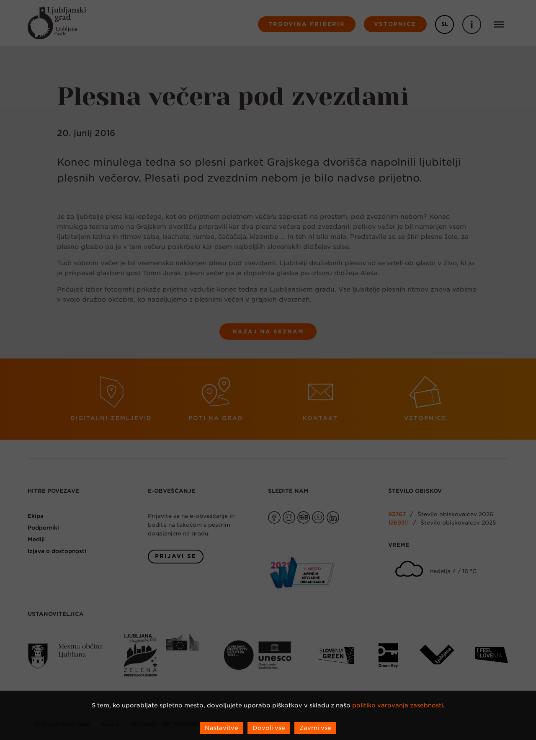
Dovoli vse (269, 728)
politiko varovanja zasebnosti (397, 705)
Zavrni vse (315, 728)
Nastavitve (221, 728)
